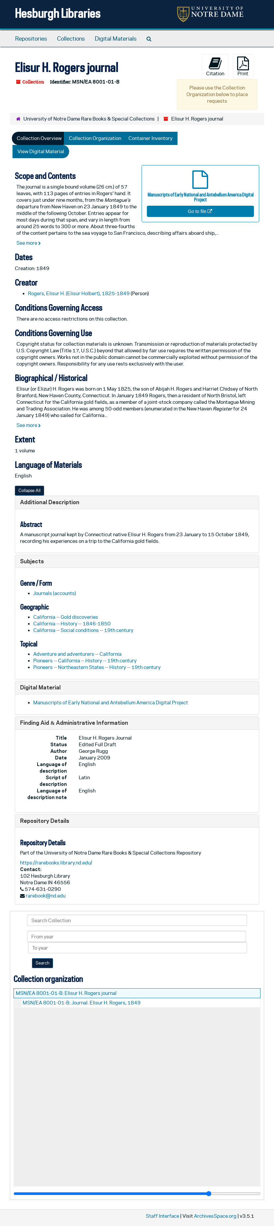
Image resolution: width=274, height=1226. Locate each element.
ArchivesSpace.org (215, 1216)
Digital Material (40, 687)
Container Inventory (150, 138)
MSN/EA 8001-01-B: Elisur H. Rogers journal (66, 993)
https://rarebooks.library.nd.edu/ (56, 862)
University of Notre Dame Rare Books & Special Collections (89, 119)
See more (28, 243)
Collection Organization (95, 138)
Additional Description (49, 502)
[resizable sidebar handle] (137, 1193)
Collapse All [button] (29, 490)
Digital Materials (116, 38)
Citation (215, 66)
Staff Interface (162, 1216)
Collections (71, 38)
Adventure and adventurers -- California (77, 654)
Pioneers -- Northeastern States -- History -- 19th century (97, 667)
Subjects (32, 561)
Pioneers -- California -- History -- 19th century (85, 660)
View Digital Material (40, 151)
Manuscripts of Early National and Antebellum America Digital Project (110, 702)
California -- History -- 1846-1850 (72, 623)
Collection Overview (39, 138)
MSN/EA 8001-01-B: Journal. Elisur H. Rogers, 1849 (82, 1002)
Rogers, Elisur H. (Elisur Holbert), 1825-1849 (79, 293)
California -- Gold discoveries (65, 617)
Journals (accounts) (54, 593)
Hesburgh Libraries (57, 13)
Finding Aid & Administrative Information (74, 722)
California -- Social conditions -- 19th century (83, 630)
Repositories (31, 38)
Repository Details (44, 821)
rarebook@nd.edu (46, 895)
